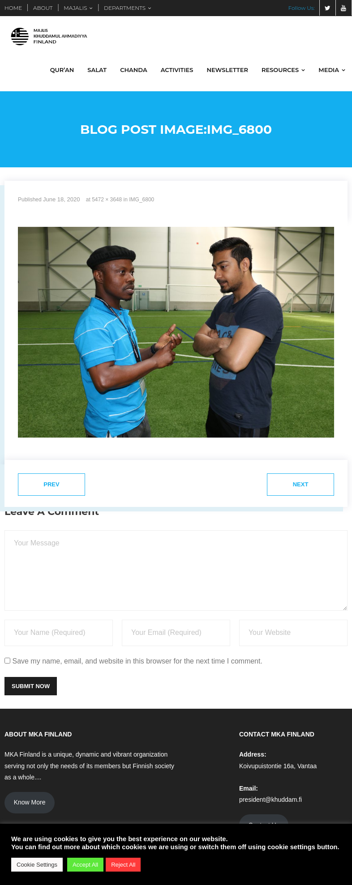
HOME (13, 7)
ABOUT (43, 7)
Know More (30, 802)
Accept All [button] (85, 864)
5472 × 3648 (107, 199)
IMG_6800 (141, 199)
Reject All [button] (123, 864)
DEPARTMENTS (125, 7)
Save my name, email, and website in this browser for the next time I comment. (137, 661)
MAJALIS (75, 7)
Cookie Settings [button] (37, 864)
